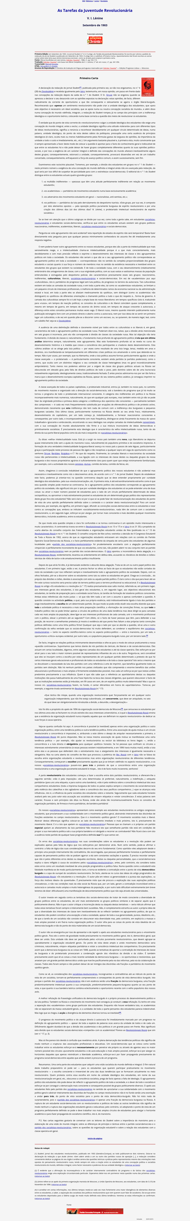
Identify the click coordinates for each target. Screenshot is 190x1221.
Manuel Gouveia (51, 64)
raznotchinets (149, 422)
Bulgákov (65, 453)
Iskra (82, 91)
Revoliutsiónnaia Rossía (96, 526)
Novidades (104, 1)
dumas (87, 464)
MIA (83, 1)
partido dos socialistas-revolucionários (72, 544)
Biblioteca (89, 1)
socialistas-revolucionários (93, 226)
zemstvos (79, 464)
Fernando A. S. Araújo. (49, 66)
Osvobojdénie (47, 91)
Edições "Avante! (109, 68)
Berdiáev (56, 453)
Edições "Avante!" (73, 60)
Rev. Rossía (121, 754)
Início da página (95, 1138)
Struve (109, 95)
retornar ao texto (132, 1165)
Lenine (96, 1)
